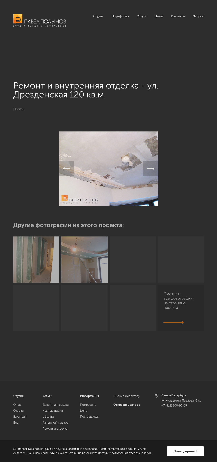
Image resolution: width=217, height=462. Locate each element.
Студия (98, 16)
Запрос (198, 16)
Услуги (142, 16)
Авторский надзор (55, 422)
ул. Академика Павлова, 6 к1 (181, 400)
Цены (159, 16)
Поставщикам (89, 416)
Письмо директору (126, 396)
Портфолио (120, 16)
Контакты (178, 16)
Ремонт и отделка (55, 428)
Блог (16, 422)
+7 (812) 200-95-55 (174, 405)
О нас (17, 405)
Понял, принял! (185, 451)
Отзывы (18, 410)
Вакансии (20, 416)
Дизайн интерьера (56, 405)
